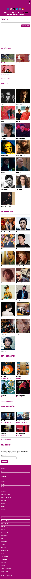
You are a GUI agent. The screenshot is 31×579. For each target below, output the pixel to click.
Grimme (3, 512)
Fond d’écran (4, 63)
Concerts (22, 14)
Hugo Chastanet (5, 518)
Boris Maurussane (5, 494)
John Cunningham (5, 527)
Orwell (3, 544)
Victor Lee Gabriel (6, 568)
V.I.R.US (3, 565)
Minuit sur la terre (6, 378)
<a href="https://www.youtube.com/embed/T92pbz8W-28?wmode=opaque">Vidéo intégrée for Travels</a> (15, 36)
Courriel (4, 455)
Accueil (3, 468)
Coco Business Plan (6, 497)
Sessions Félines (12, 14)
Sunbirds (18, 378)
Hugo (2, 515)
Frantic (3, 506)
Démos (3, 484)
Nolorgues (4, 541)
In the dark (19, 397)
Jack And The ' (5, 521)
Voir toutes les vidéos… (6, 78)
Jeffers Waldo (4, 524)
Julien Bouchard (25, 25)
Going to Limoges (5, 397)
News (5, 12)
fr (29, 2)
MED (2, 538)
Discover (3, 500)
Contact (3, 487)
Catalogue (18, 12)
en (29, 3)
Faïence (3, 503)
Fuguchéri (3, 509)
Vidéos (25, 12)
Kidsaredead (4, 532)
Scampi (3, 553)
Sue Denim (4, 559)
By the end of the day (21, 422)
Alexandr (3, 491)
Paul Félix (3, 547)
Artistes (11, 12)
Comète (18, 63)
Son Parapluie (4, 556)
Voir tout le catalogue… (7, 401)
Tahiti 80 (3, 562)
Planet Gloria (4, 550)
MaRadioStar (4, 535)
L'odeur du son (5, 74)
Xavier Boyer (4, 571)
